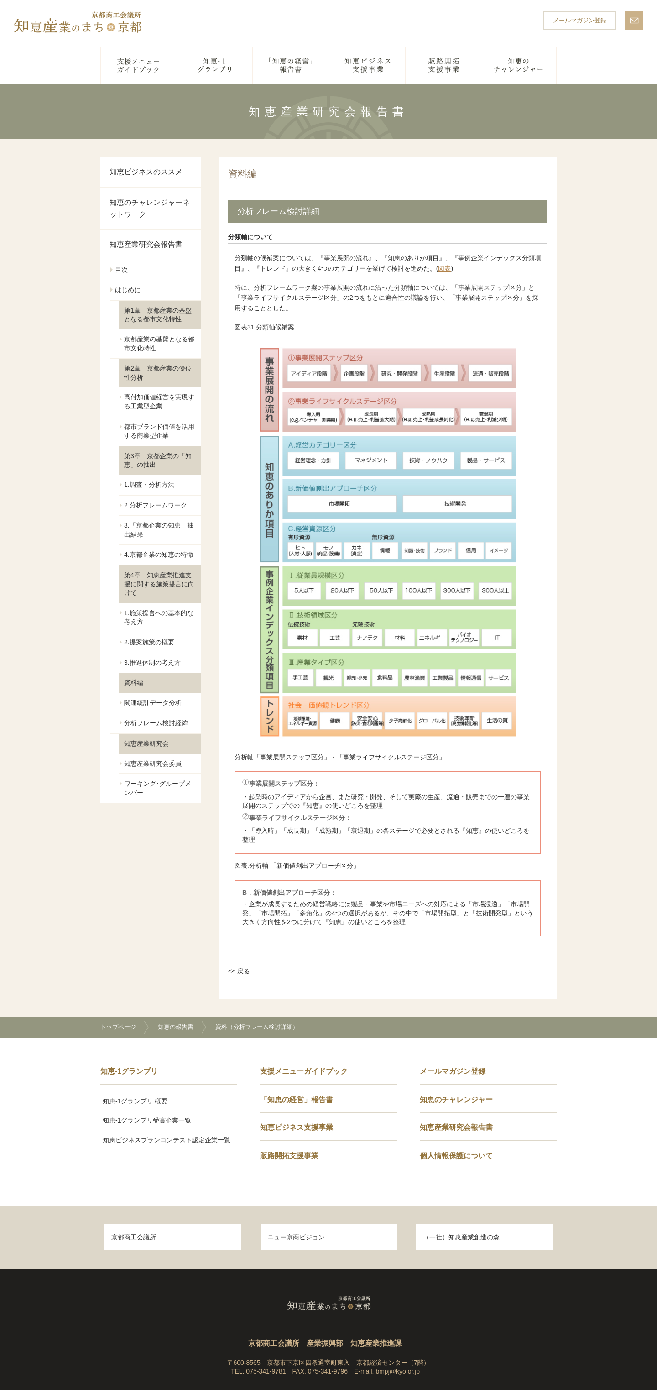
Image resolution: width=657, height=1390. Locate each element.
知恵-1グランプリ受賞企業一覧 (147, 1120)
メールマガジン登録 (579, 20)
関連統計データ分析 (153, 702)
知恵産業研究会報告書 (146, 244)
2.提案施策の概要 (149, 642)
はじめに (128, 289)
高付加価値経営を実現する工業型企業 (159, 401)
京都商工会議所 (133, 1237)
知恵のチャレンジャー (519, 65)
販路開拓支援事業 (443, 65)
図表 (444, 268)
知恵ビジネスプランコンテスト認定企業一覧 (166, 1140)
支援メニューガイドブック (138, 65)
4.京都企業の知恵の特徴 (158, 554)
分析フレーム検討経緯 (156, 722)
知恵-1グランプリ (215, 65)
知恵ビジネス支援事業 (367, 65)
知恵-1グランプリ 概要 (135, 1101)
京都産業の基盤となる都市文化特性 (159, 343)
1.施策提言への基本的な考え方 (158, 617)
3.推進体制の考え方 (152, 662)
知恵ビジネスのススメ (146, 172)
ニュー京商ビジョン (296, 1237)
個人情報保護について (456, 1156)
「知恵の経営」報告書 (291, 65)
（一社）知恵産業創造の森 (461, 1237)
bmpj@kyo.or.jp (397, 1371)
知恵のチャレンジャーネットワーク (150, 208)
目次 (121, 269)
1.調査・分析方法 (149, 484)
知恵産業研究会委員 (153, 763)
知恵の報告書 (175, 1027)
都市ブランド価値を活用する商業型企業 (159, 431)
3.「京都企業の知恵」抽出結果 (158, 530)
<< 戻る (239, 971)
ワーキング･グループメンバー (157, 788)
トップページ (118, 1027)
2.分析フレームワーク (155, 505)
